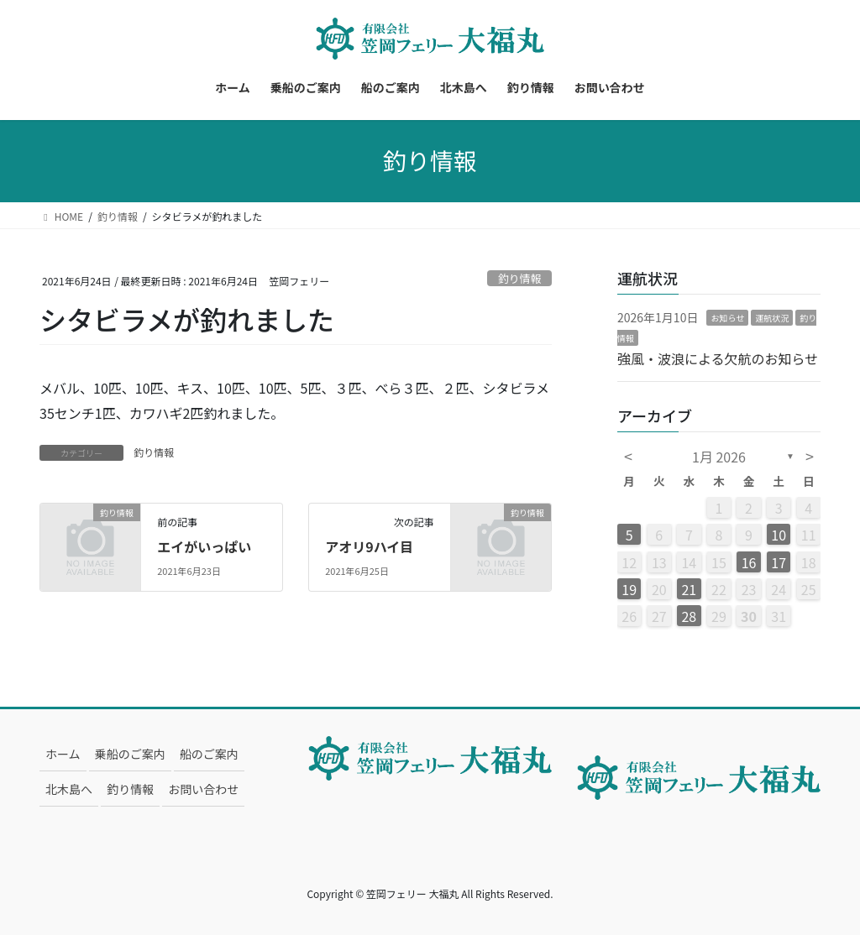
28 (688, 616)
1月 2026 (719, 457)
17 (778, 562)
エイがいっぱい (204, 546)
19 (629, 589)
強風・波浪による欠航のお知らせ (717, 358)
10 (778, 535)
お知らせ (727, 317)
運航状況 (772, 317)
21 (688, 589)
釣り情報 (519, 278)
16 (749, 562)
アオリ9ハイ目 (369, 546)
